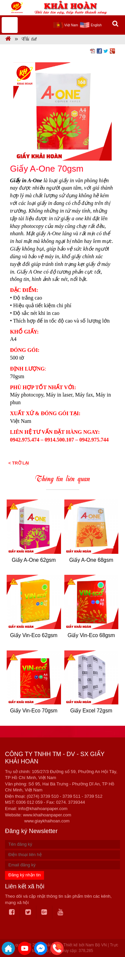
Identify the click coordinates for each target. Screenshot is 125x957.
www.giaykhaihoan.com (47, 820)
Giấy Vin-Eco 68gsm (91, 635)
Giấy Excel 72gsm (91, 710)
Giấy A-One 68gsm (91, 560)
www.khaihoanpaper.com (47, 814)
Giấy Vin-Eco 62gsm (33, 635)
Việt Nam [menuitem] (71, 25)
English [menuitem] (96, 25)
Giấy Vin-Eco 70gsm (33, 710)
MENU (10, 25)
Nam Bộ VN (96, 945)
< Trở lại (18, 463)
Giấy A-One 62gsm (34, 560)
